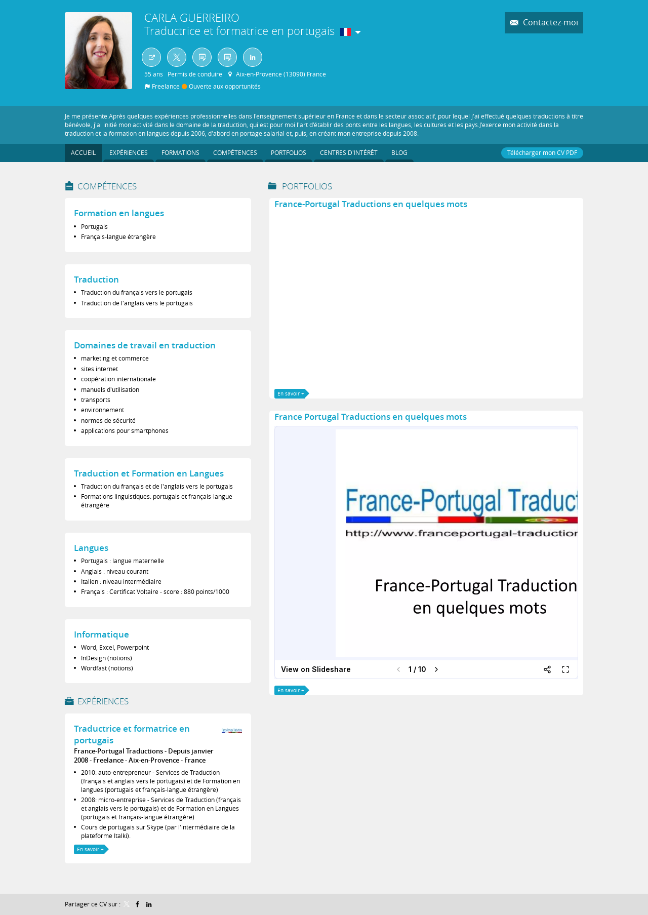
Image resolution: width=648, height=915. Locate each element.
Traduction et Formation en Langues (149, 473)
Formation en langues (119, 213)
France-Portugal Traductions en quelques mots (370, 204)
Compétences (107, 186)
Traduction (96, 279)
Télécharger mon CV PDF (542, 152)
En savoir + (90, 849)
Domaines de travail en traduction (145, 345)
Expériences (103, 701)
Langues (91, 547)
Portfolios (307, 186)
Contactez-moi (549, 22)
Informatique (101, 634)
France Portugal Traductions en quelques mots (370, 416)
